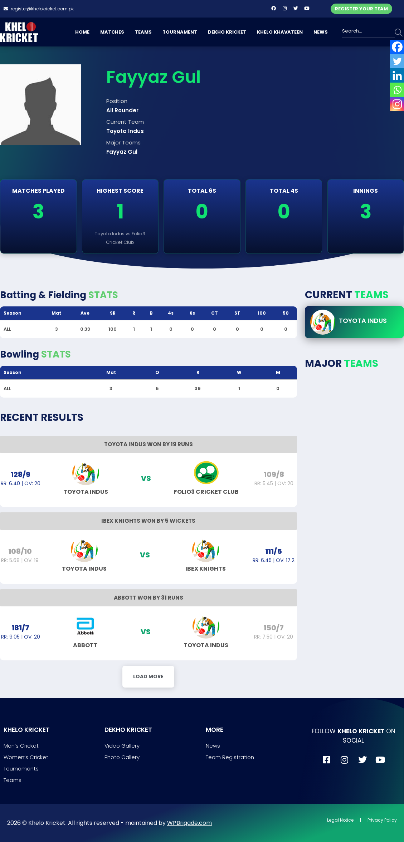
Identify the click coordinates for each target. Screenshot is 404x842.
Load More (148, 676)
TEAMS (143, 32)
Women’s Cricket (26, 757)
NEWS (320, 32)
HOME (82, 32)
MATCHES (112, 32)
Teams (12, 780)
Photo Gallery (122, 757)
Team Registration (230, 757)
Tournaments (21, 768)
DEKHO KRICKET (227, 32)
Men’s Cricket (21, 745)
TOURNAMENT (179, 32)
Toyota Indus (363, 320)
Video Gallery (122, 745)
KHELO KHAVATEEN (280, 32)
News (213, 745)
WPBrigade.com (189, 823)
